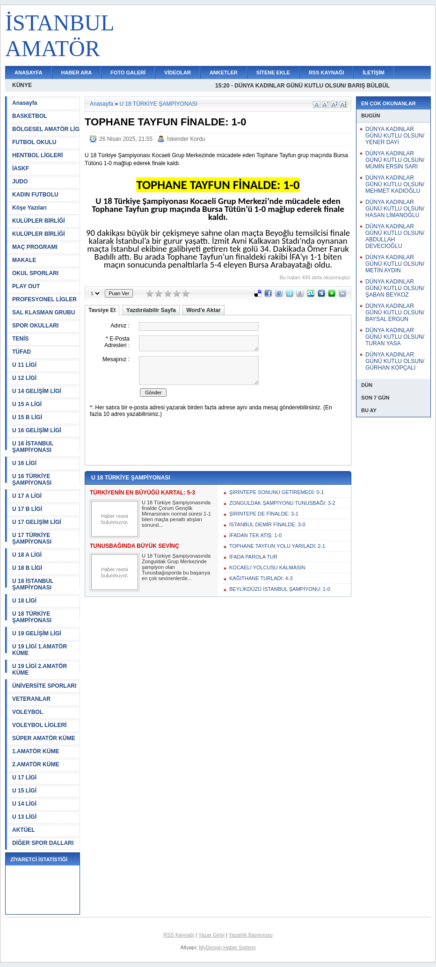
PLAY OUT (26, 286)
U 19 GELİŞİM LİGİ (36, 633)
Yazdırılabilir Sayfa (151, 310)
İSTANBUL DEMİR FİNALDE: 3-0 (267, 524)
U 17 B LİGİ (27, 509)
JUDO (20, 181)
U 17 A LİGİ (27, 496)
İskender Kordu (186, 139)
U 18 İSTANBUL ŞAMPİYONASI (32, 584)
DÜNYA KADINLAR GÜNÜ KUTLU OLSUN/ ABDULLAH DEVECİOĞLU (394, 236)
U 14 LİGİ (24, 803)
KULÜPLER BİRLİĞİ (38, 221)
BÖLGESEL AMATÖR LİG (46, 129)
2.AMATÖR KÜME (35, 764)
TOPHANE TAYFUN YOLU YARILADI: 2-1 (277, 546)
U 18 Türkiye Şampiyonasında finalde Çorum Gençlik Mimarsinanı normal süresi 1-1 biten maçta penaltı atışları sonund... (176, 514)
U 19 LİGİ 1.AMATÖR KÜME (39, 649)
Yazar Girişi (211, 935)
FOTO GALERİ (127, 72)
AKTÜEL (23, 830)
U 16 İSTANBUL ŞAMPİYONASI (32, 446)
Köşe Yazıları (29, 207)
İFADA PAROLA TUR (253, 557)
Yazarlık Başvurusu (251, 935)
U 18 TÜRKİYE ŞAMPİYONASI (31, 617)
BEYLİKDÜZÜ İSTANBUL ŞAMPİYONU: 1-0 (279, 589)
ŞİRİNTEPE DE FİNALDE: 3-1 (263, 513)
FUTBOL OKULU (34, 142)
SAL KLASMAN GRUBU (43, 312)
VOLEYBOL (27, 712)
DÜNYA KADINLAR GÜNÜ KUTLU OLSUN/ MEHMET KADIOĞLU (394, 184)
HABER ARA (76, 72)
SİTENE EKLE (273, 72)
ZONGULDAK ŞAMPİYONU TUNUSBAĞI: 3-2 (282, 503)
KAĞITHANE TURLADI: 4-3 (261, 578)
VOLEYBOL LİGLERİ (39, 725)
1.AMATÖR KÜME (35, 751)
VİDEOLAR (177, 72)
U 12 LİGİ (24, 378)
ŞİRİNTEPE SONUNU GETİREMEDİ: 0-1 (276, 492)
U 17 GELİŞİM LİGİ (36, 522)
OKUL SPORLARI (35, 273)
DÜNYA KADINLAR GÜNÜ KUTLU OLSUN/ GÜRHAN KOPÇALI (394, 361)
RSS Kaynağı (178, 935)
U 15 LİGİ (24, 790)
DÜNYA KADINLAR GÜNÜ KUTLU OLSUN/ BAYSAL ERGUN (394, 312)
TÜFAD (21, 352)
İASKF (20, 168)
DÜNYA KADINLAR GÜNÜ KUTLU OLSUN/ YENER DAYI (394, 135)
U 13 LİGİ (24, 817)
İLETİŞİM (373, 72)
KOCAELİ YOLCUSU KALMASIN (267, 567)
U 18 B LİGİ (27, 568)
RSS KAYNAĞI (326, 72)
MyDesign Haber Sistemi (227, 947)
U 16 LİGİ (24, 463)
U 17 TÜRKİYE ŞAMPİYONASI (31, 538)
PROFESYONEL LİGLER (44, 299)
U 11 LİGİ (24, 365)
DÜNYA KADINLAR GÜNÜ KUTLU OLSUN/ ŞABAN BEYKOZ (394, 288)
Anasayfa (24, 103)
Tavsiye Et (102, 310)
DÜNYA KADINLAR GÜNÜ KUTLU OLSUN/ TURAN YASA (394, 337)
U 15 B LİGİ (27, 417)
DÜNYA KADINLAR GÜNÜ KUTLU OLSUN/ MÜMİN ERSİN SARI (394, 160)
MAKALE (24, 260)
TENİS (20, 338)
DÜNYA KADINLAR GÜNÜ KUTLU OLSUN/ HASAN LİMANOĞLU (394, 208)
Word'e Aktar (203, 310)
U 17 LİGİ (24, 777)
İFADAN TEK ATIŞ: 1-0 (255, 535)
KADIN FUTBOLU (35, 194)
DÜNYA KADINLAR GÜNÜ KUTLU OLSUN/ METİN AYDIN (394, 264)
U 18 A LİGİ (27, 555)
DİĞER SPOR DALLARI (42, 843)
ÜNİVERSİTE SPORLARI (44, 686)
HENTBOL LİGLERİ (37, 155)
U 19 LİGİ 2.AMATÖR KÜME (39, 669)
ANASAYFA (29, 72)
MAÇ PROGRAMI (35, 247)
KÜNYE (22, 85)
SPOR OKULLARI (35, 325)
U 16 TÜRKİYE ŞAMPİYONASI (31, 479)
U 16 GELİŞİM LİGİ (36, 430)
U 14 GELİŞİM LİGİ (36, 391)
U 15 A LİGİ (27, 404)
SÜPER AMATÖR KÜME (43, 738)
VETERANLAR (31, 699)
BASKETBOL (29, 116)
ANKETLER (224, 72)
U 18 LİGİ (24, 600)
